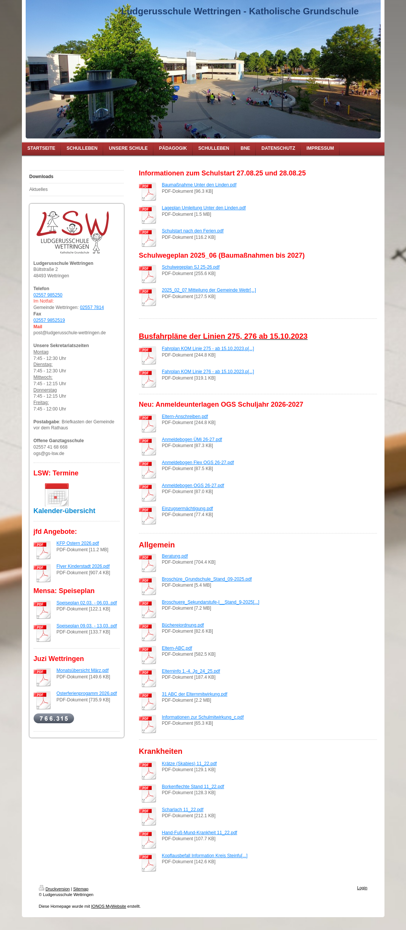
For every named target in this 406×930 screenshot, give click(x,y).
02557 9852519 (49, 320)
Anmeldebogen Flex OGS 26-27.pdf (198, 462)
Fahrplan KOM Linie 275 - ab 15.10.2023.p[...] (208, 348)
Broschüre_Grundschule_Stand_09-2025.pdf (207, 579)
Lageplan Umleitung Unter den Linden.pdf (204, 208)
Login (362, 887)
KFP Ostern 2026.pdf (78, 543)
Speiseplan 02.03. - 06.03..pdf (87, 603)
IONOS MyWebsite (108, 906)
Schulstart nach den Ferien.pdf (193, 231)
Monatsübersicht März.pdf (83, 670)
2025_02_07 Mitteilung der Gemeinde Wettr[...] (209, 290)
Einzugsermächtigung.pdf (187, 508)
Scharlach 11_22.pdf (183, 809)
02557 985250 (48, 295)
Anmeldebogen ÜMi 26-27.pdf (192, 439)
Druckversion (54, 889)
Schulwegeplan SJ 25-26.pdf (191, 267)
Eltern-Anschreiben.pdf (185, 416)
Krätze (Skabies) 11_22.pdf (189, 763)
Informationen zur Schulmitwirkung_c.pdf (203, 717)
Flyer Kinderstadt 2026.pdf (83, 566)
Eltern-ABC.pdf (177, 648)
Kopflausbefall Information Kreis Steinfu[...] (205, 855)
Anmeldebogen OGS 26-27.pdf (193, 485)
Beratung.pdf (175, 556)
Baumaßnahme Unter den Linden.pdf (199, 185)
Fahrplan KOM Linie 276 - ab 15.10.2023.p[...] (208, 371)
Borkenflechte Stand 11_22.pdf (193, 786)
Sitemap (80, 889)
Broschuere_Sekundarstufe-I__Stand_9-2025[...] (210, 602)
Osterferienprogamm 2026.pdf (87, 693)
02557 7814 (92, 307)
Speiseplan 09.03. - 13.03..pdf (87, 626)
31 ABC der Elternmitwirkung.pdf (194, 694)
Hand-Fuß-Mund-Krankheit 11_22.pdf (199, 832)
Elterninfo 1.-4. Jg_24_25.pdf (191, 671)
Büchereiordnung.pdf (183, 625)
